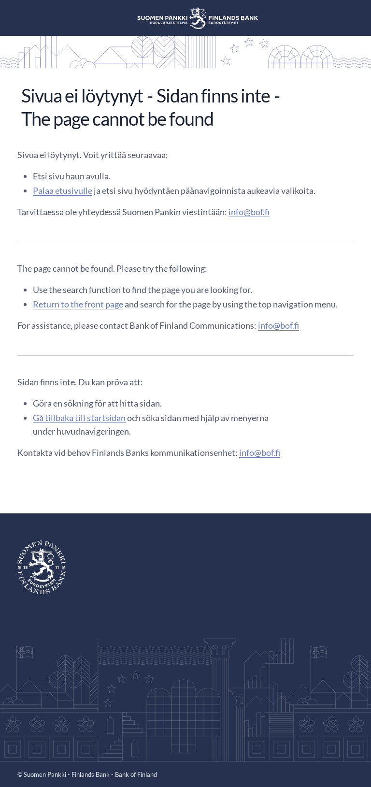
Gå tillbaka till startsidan (79, 417)
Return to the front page (78, 304)
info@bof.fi (249, 211)
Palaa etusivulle (62, 190)
